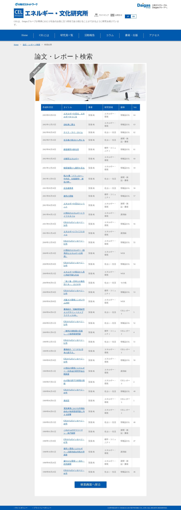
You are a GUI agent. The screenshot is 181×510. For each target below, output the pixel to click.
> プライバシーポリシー (41, 508)
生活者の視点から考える (74, 140)
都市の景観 (68, 196)
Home (16, 45)
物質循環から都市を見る (74, 168)
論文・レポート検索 (31, 45)
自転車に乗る (69, 124)
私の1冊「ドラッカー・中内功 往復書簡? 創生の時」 (74, 179)
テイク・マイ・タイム (73, 132)
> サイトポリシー (21, 508)
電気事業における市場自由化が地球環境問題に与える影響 (74, 411)
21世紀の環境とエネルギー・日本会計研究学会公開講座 (74, 371)
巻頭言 (66, 400)
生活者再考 (68, 188)
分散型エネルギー (71, 159)
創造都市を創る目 (71, 149)
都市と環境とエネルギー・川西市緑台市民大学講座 (74, 451)
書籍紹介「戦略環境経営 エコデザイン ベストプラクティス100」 (74, 312)
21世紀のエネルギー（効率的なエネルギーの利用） (74, 253)
